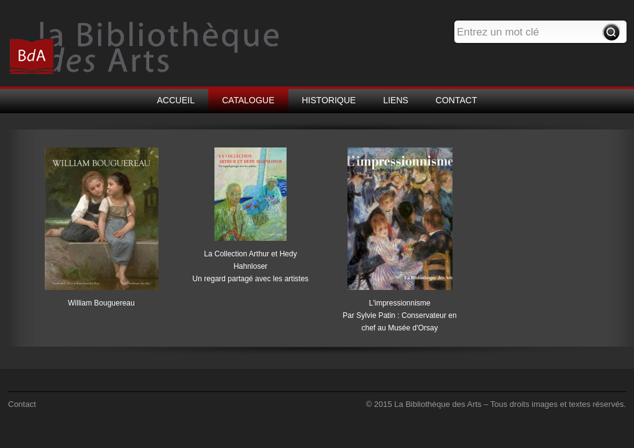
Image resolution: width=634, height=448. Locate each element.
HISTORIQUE (329, 100)
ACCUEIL (176, 100)
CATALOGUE (248, 100)
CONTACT (456, 100)
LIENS (395, 100)
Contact (22, 404)
